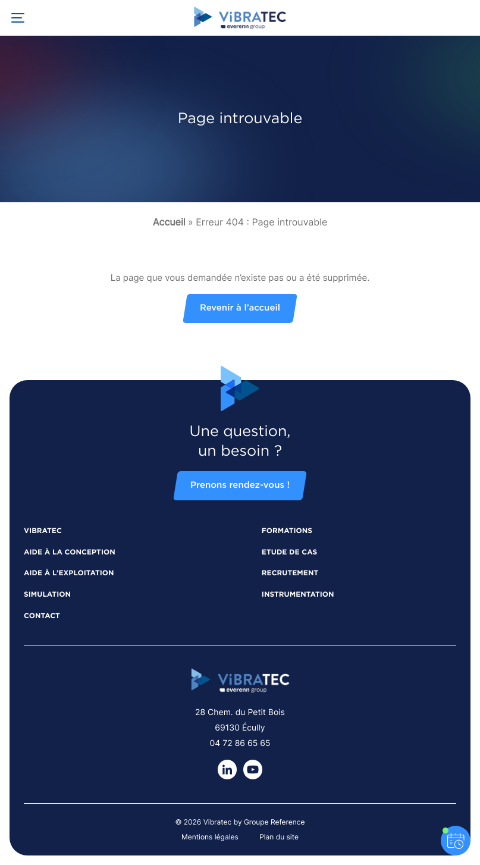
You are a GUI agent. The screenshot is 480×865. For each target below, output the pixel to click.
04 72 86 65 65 (240, 743)
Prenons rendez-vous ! (240, 485)
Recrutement (290, 573)
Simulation (47, 594)
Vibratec (43, 531)
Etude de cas (289, 552)
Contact (42, 616)
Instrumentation (298, 594)
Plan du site (279, 836)
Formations (287, 531)
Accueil (169, 222)
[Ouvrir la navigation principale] (18, 18)
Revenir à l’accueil (240, 308)
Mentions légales (210, 836)
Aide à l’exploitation (69, 573)
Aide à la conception (69, 552)
